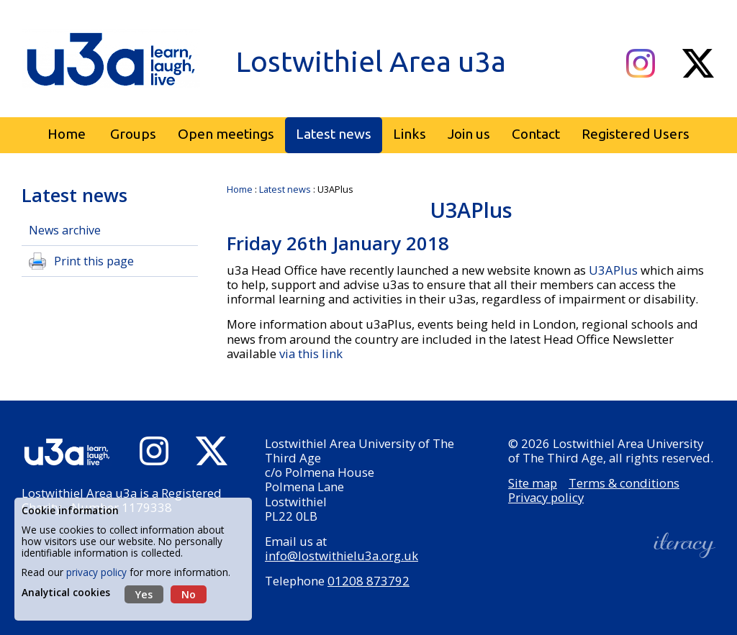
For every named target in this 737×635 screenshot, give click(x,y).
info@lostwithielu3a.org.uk (341, 555)
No (188, 594)
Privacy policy (546, 497)
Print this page (94, 261)
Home (240, 189)
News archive (65, 230)
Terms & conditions (624, 483)
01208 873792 (368, 580)
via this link (311, 353)
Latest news (285, 189)
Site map (532, 483)
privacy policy (96, 572)
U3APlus (615, 270)
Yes (144, 594)
